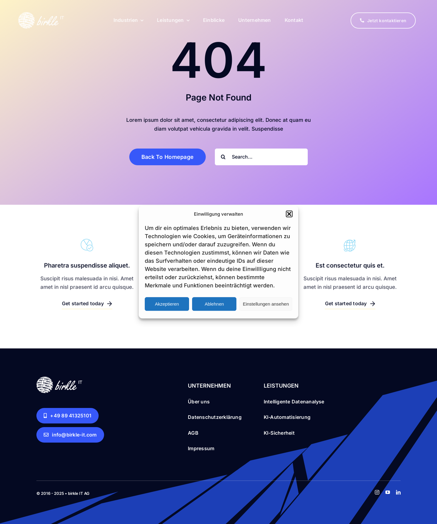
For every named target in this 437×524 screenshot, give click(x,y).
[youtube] (387, 492)
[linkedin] (398, 492)
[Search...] (261, 157)
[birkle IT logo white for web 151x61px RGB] (41, 14)
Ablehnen (214, 304)
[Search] (223, 157)
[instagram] (377, 492)
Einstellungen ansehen (266, 304)
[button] (289, 214)
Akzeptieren (167, 304)
